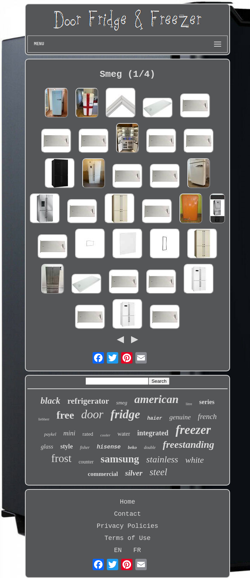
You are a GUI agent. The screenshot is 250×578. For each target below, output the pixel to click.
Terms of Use (127, 538)
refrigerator (88, 401)
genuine (180, 417)
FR (137, 550)
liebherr (44, 419)
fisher (84, 447)
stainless (162, 459)
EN (118, 550)
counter (86, 462)
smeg (121, 402)
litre (189, 404)
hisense (109, 447)
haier (154, 418)
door (92, 414)
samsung (120, 459)
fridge (125, 414)
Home (127, 501)
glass (47, 446)
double (150, 447)
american (156, 399)
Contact (127, 514)
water (124, 434)
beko (132, 447)
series (206, 401)
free (65, 415)
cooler (105, 435)
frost (61, 458)
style (66, 446)
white (194, 460)
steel (158, 472)
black (51, 400)
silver (133, 472)
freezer (193, 430)
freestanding (188, 444)
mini (69, 433)
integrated (152, 433)
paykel (50, 434)
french (207, 416)
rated (88, 434)
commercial (103, 474)
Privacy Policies (127, 526)
